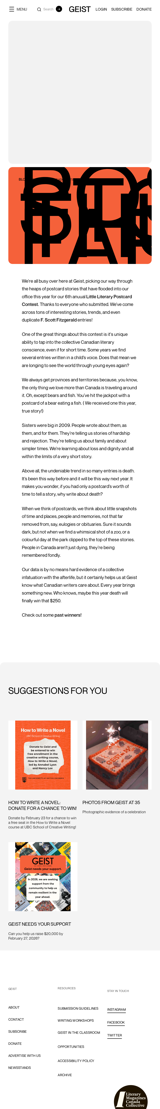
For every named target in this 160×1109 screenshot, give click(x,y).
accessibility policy (76, 1061)
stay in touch (118, 991)
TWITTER (114, 1035)
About (14, 1007)
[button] (19, 9)
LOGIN (101, 9)
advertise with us (24, 1056)
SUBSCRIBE (121, 9)
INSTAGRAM (116, 1009)
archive (65, 1075)
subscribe (17, 1031)
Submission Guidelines (78, 1008)
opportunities (71, 1047)
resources (67, 988)
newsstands (19, 1068)
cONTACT (16, 1019)
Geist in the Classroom (79, 1032)
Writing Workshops (76, 1020)
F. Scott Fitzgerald (59, 320)
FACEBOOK (116, 1022)
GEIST (12, 989)
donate (15, 1043)
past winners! (68, 615)
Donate (144, 9)
